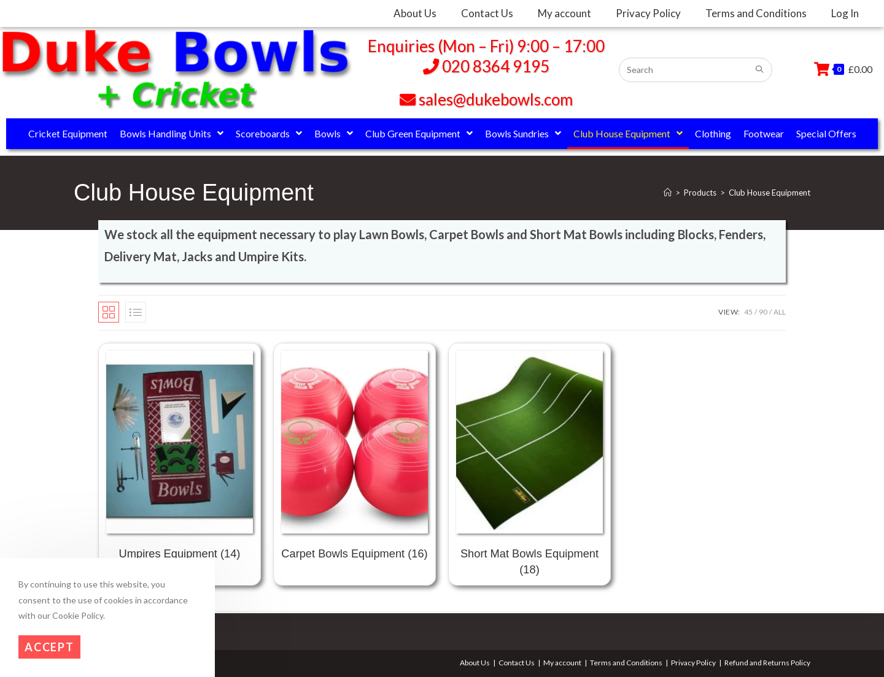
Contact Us (516, 662)
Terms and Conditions (626, 662)
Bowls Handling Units (171, 134)
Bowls (333, 134)
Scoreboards (269, 134)
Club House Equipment (628, 134)
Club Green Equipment (419, 134)
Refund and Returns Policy (767, 662)
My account (562, 662)
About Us (475, 662)
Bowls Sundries (523, 134)
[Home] (668, 192)
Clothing (713, 133)
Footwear (763, 133)
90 (763, 311)
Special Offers (826, 133)
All (780, 311)
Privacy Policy (693, 662)
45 (748, 311)
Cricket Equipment (67, 133)
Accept (49, 647)
